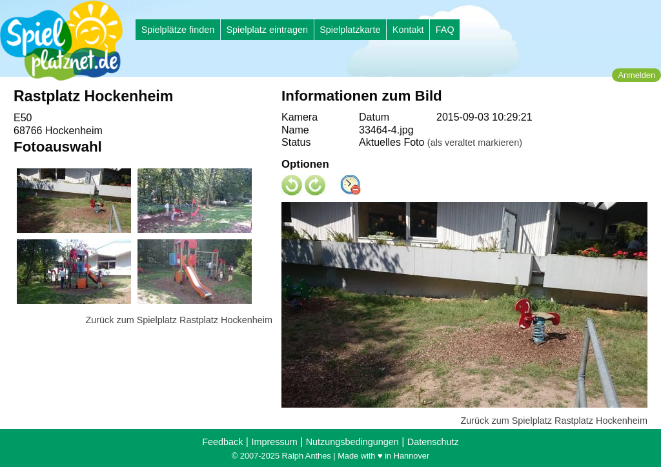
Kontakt (408, 30)
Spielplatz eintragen (266, 30)
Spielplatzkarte (350, 30)
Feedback (222, 442)
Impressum (274, 442)
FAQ (445, 30)
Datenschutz (433, 442)
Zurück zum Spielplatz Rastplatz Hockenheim (178, 320)
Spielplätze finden (178, 30)
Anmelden (636, 75)
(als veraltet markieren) (474, 142)
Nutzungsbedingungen (352, 442)
